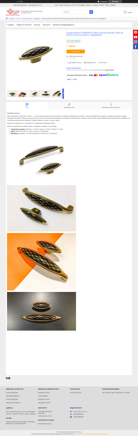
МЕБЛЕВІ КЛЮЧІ (44, 393)
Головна (10, 25)
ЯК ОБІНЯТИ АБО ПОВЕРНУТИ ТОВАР (116, 393)
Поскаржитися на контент (82, 434)
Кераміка (37, 18)
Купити (77, 51)
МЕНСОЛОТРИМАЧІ (13, 403)
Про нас (37, 25)
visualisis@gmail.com (80, 411)
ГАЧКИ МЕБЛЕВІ (12, 399)
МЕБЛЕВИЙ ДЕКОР (13, 396)
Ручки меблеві (27, 18)
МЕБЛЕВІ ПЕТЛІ (43, 399)
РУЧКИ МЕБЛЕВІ (12, 393)
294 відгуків (103, 1)
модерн (52, 120)
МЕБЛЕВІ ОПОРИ (44, 403)
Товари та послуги (23, 25)
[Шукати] (91, 12)
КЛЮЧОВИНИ (43, 396)
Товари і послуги (14, 18)
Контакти (46, 25)
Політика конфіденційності (63, 25)
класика (17, 113)
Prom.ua (79, 432)
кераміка (36, 131)
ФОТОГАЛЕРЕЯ (75, 393)
